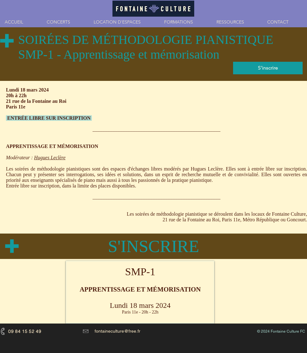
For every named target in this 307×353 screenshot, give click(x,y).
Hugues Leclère (49, 157)
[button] (185, 22)
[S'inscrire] (268, 68)
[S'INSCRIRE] (153, 246)
